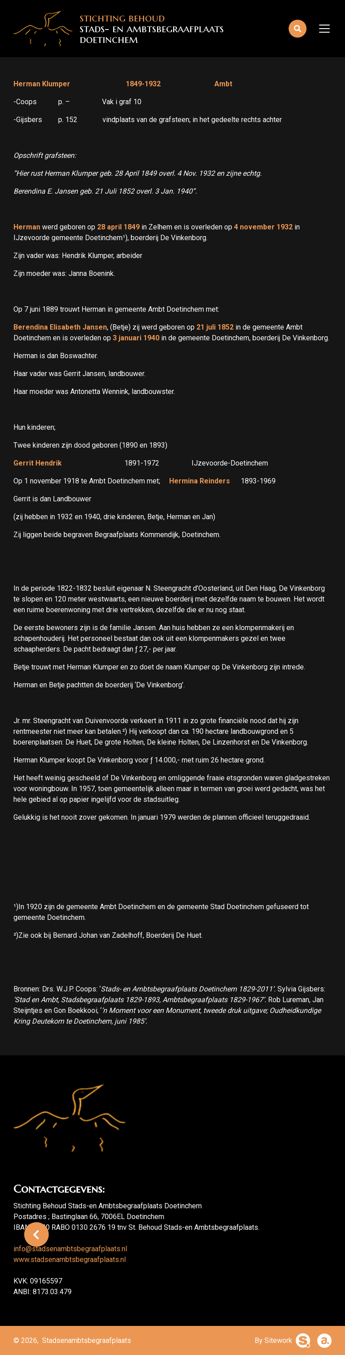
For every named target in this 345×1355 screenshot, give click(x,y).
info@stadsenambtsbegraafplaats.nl (70, 1249)
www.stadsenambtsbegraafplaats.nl (69, 1259)
